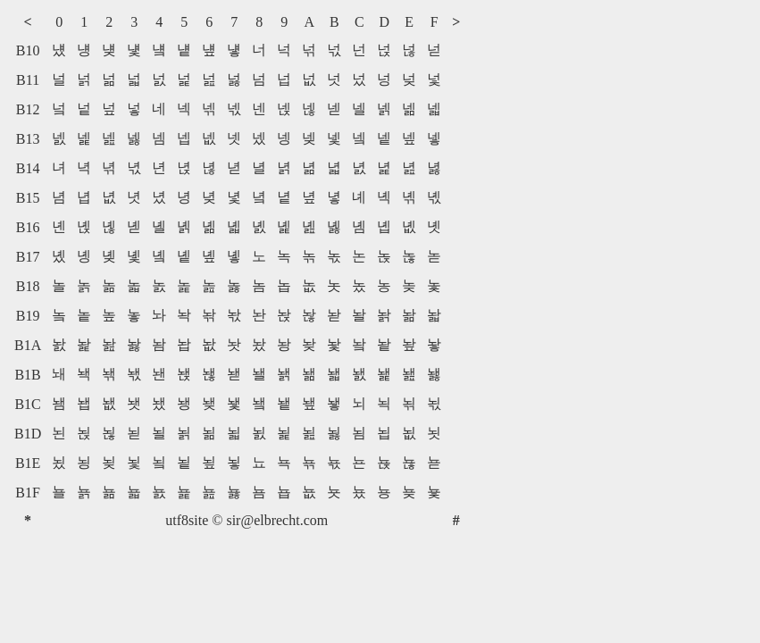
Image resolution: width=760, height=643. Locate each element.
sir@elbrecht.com (277, 520)
